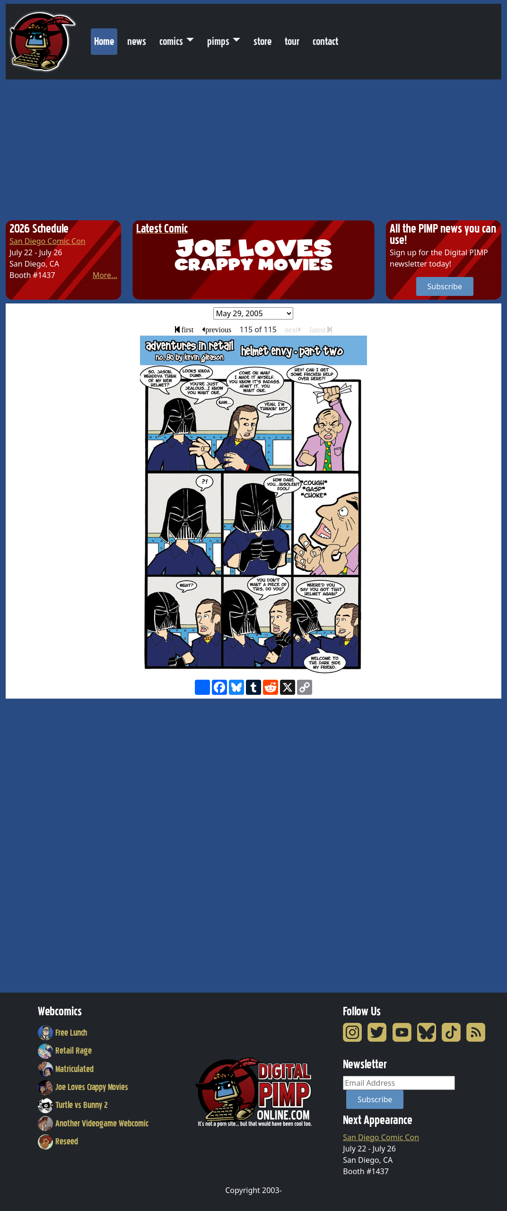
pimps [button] (218, 41)
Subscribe (445, 286)
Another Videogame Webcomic (93, 1123)
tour (292, 41)
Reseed (58, 1141)
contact (325, 41)
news (136, 41)
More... (105, 275)
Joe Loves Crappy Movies (83, 1087)
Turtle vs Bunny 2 (73, 1105)
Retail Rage (65, 1051)
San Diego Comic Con (47, 241)
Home (105, 39)
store (262, 41)
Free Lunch (62, 1033)
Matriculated (66, 1069)
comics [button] (171, 41)
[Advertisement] (253, 150)
